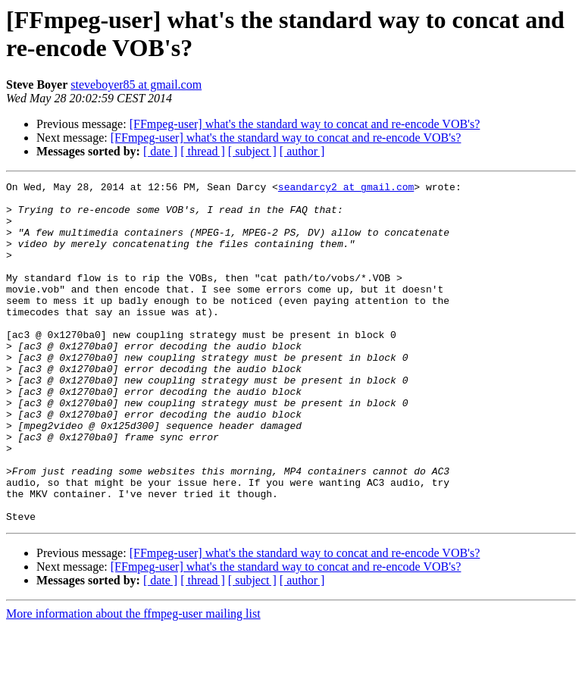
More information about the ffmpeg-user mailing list (133, 681)
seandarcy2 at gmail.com (346, 189)
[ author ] (302, 151)
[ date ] (160, 151)
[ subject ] (252, 151)
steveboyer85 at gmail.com (136, 84)
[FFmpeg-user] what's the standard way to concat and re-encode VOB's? (305, 123)
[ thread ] (202, 151)
